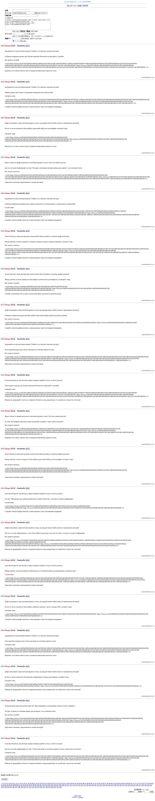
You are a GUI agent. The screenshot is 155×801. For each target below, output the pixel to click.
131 (123, 787)
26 (44, 785)
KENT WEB (77, 798)
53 (97, 785)
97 (31, 787)
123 (101, 787)
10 (12, 785)
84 (6, 787)
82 (2, 787)
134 (131, 787)
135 (134, 787)
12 (16, 785)
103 (46, 787)
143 (5, 789)
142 (2, 789)
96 (29, 787)
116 (82, 787)
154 (35, 789)
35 (62, 785)
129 (117, 787)
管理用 (85, 5)
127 (112, 787)
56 (103, 785)
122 (98, 787)
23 (38, 785)
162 (57, 789)
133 (128, 787)
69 (129, 785)
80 (151, 785)
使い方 (69, 5)
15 (22, 785)
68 (127, 785)
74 (139, 785)
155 (38, 789)
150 (24, 789)
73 (137, 785)
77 (145, 785)
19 (30, 785)
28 (48, 785)
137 (139, 787)
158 (46, 789)
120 (92, 787)
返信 (27, 48)
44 (79, 785)
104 (49, 787)
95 (27, 787)
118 (87, 787)
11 (14, 785)
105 (52, 787)
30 (52, 785)
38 (68, 785)
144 (8, 789)
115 (79, 787)
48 (87, 785)
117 (84, 787)
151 (27, 789)
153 (33, 789)
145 (10, 789)
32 (56, 785)
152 (30, 789)
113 (73, 787)
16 (24, 785)
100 (38, 787)
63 (117, 785)
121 (95, 787)
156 (41, 789)
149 (21, 789)
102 (43, 787)
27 (46, 785)
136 (137, 787)
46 (83, 785)
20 (32, 785)
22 (36, 785)
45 (81, 785)
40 (72, 785)
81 (153, 785)
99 (35, 787)
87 (12, 787)
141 (150, 787)
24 (40, 785)
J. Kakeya (80, 799)
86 (10, 787)
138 (142, 787)
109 (63, 787)
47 (85, 785)
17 (26, 785)
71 (133, 785)
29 (50, 785)
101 (40, 787)
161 (55, 789)
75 (141, 785)
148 (19, 789)
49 (89, 785)
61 (113, 785)
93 (23, 787)
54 (99, 785)
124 (103, 787)
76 (143, 785)
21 (34, 785)
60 (111, 785)
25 (42, 785)
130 (120, 787)
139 (145, 787)
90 (17, 787)
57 (105, 785)
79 (149, 785)
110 (65, 787)
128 (114, 787)
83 (4, 787)
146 (13, 789)
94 (25, 787)
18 (28, 785)
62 (115, 785)
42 (76, 785)
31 (54, 785)
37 (66, 785)
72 (135, 785)
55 (101, 785)
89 (16, 787)
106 (54, 787)
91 (19, 787)
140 (148, 787)
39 (70, 785)
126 (109, 787)
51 (93, 785)
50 (91, 785)
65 (121, 785)
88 (14, 787)
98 (33, 787)
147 (16, 789)
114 (76, 787)
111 (68, 787)
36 (64, 785)
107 (57, 787)
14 (20, 785)
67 (125, 785)
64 (119, 785)
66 (123, 785)
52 (95, 785)
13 (18, 785)
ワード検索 (77, 5)
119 (90, 787)
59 (109, 785)
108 (60, 787)
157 (44, 789)
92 (21, 787)
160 (52, 789)
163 (60, 789)
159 (49, 789)
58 (107, 785)
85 (8, 787)
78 (147, 785)
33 (58, 785)
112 (71, 787)
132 (126, 787)
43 (77, 785)
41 (74, 785)
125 (106, 787)
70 (131, 785)
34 (60, 785)
